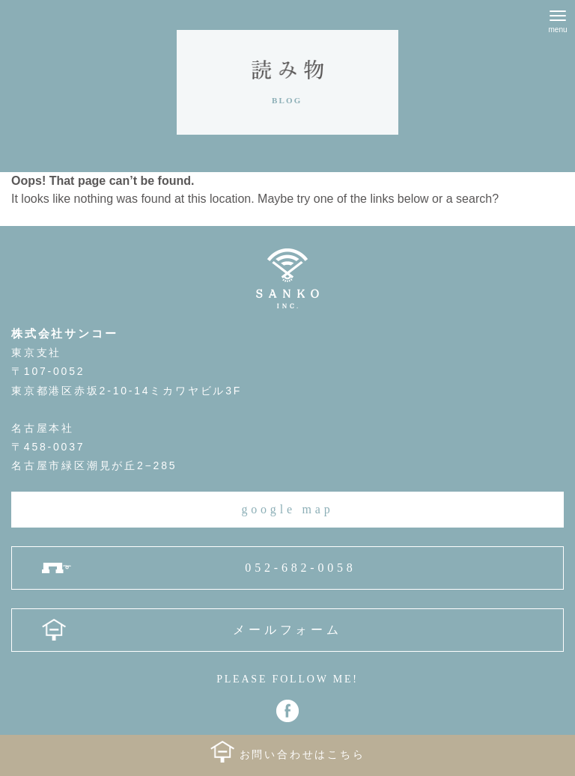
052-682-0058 (300, 567)
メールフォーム (287, 629)
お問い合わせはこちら (302, 754)
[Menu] (558, 18)
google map (287, 509)
